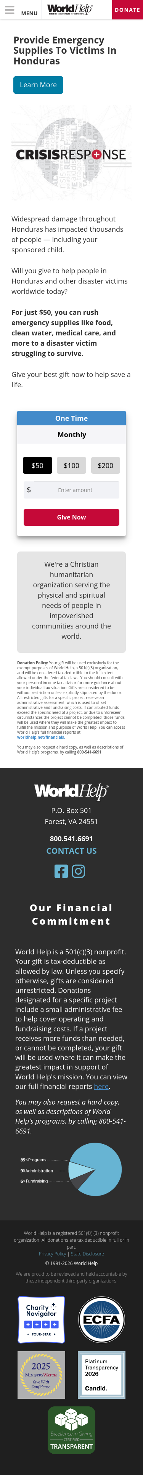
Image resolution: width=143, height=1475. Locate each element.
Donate (127, 9)
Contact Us (71, 850)
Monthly (72, 434)
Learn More (38, 84)
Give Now (71, 517)
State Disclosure (87, 1254)
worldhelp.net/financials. (41, 737)
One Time (71, 418)
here (101, 1086)
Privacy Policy (52, 1254)
